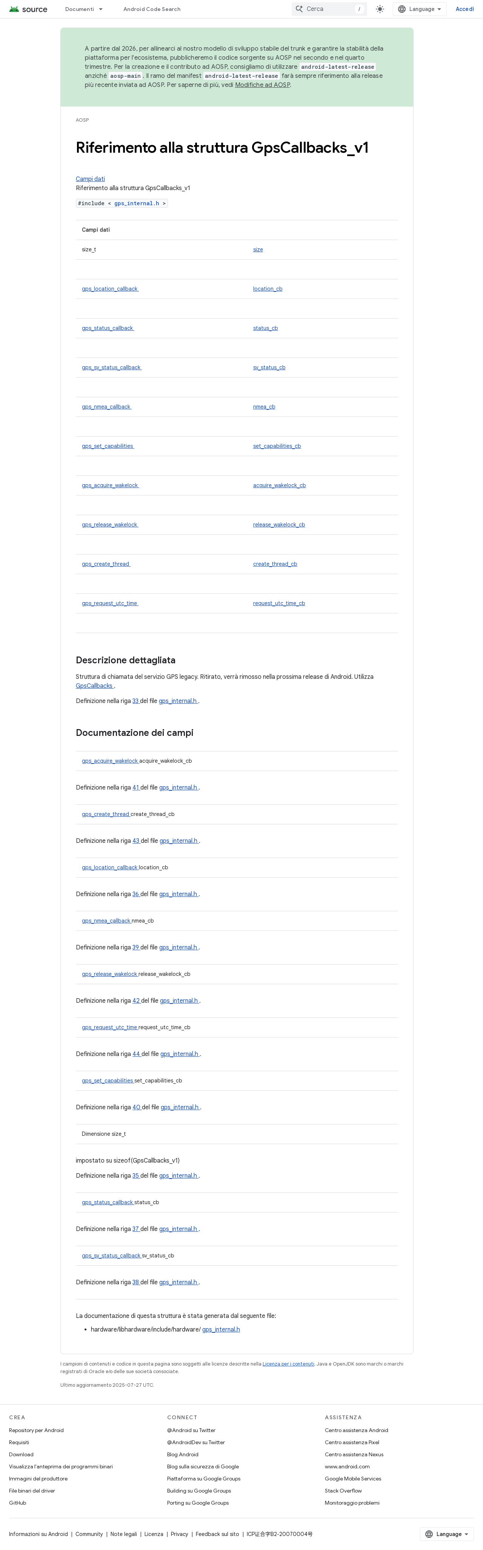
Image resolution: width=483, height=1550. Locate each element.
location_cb (268, 288)
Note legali (124, 1534)
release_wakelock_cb (279, 524)
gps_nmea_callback (107, 406)
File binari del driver (32, 1490)
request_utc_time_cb (279, 603)
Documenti (79, 9)
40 (137, 1107)
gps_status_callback (108, 328)
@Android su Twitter (191, 1430)
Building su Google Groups (199, 1490)
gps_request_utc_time (110, 603)
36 (136, 894)
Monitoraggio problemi (352, 1502)
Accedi (465, 9)
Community (89, 1534)
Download (21, 1454)
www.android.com (347, 1466)
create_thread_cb (275, 564)
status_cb (265, 328)
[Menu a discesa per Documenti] (104, 9)
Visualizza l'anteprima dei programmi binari (61, 1466)
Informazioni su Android (38, 1534)
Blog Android (182, 1454)
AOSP (82, 120)
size (258, 249)
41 (136, 787)
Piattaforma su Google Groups (203, 1478)
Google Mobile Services (353, 1478)
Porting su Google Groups (198, 1502)
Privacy (179, 1534)
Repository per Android (36, 1430)
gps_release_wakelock (110, 524)
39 (136, 947)
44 (137, 1054)
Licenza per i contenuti (288, 1364)
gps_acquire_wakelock (110, 485)
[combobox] (329, 9)
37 (136, 1229)
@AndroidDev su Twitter (196, 1442)
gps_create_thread (106, 564)
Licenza (154, 1534)
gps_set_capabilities (108, 446)
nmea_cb (264, 406)
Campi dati (90, 179)
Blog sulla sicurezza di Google (203, 1466)
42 (136, 1001)
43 (136, 841)
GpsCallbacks (95, 686)
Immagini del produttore (38, 1478)
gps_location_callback (110, 288)
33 (136, 701)
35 (136, 1176)
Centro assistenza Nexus (354, 1454)
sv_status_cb (269, 367)
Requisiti (19, 1442)
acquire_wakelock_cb (279, 485)
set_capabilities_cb (277, 446)
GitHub (17, 1502)
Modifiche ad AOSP (262, 85)
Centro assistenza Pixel (352, 1442)
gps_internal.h (138, 203)
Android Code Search (151, 9)
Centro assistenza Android (356, 1430)
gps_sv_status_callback (112, 367)
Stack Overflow (343, 1490)
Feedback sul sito (217, 1534)
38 (136, 1282)
